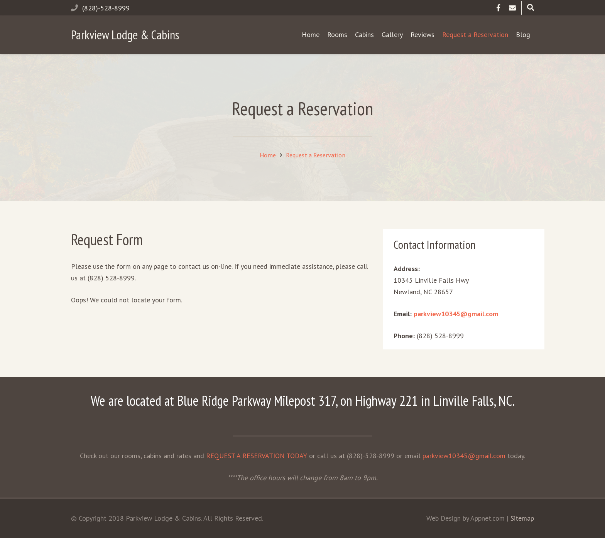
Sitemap (522, 518)
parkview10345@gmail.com (456, 313)
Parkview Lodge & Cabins (125, 35)
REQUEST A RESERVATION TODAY (256, 455)
